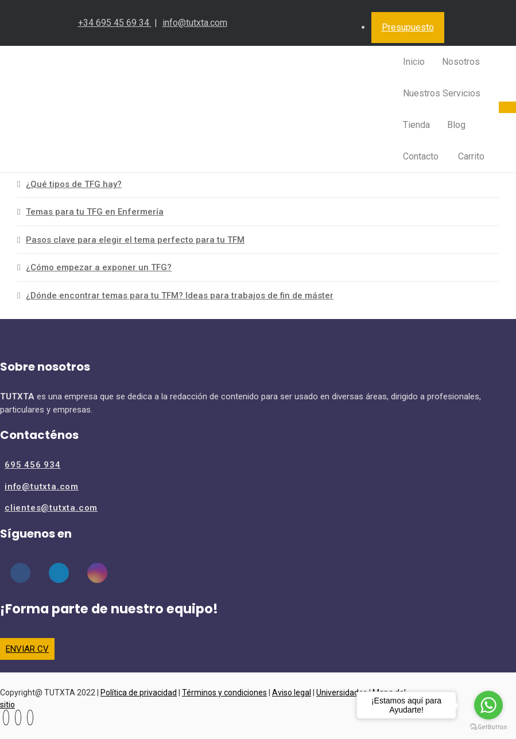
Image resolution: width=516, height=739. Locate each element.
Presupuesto (408, 27)
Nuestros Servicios (441, 93)
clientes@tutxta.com (51, 508)
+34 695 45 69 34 (115, 22)
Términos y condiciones (224, 692)
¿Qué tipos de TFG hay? (74, 184)
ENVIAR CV (27, 649)
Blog (456, 124)
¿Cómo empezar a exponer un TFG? (99, 267)
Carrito (470, 156)
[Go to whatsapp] (488, 705)
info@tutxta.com (194, 22)
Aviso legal (291, 692)
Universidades (341, 692)
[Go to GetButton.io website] (488, 727)
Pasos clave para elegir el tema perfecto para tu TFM (135, 240)
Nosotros (461, 61)
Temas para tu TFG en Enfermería (95, 212)
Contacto (421, 156)
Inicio (414, 61)
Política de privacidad (138, 692)
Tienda (416, 124)
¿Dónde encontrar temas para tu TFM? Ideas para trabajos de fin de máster (179, 295)
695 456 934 (33, 465)
